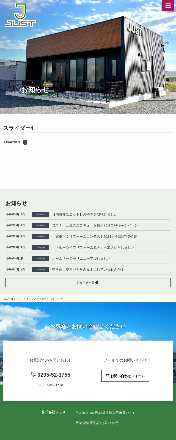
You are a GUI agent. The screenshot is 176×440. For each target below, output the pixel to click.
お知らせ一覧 (87, 282)
